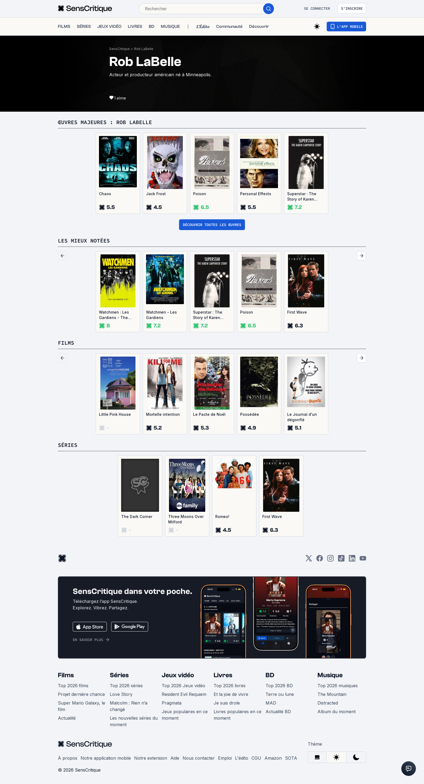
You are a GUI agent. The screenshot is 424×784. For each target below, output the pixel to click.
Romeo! (222, 516)
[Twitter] (309, 560)
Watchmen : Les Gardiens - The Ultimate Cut (114, 315)
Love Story (121, 694)
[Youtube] (363, 560)
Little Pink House (115, 414)
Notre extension (150, 758)
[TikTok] (341, 560)
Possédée (249, 414)
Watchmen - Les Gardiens (161, 315)
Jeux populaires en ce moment (185, 715)
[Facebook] (319, 560)
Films (66, 675)
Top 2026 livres (230, 685)
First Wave (297, 312)
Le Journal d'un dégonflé (302, 417)
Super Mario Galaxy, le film (81, 706)
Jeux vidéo (178, 675)
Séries (119, 675)
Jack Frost (156, 193)
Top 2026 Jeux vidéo (183, 685)
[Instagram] (330, 560)
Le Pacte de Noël (209, 414)
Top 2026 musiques (337, 685)
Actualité (67, 718)
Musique (330, 675)
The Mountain (331, 694)
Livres (223, 675)
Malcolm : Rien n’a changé (128, 706)
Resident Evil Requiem (184, 694)
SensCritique (119, 49)
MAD (271, 703)
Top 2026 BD (279, 685)
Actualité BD (278, 711)
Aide (174, 758)
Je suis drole (227, 703)
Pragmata (171, 703)
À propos (67, 758)
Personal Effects (255, 193)
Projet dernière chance (81, 694)
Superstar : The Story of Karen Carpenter (301, 196)
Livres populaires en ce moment (237, 715)
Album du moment (336, 711)
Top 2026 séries (126, 685)
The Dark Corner (136, 516)
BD (270, 675)
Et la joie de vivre (231, 694)
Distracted (327, 703)
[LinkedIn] (352, 560)
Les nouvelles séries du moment (134, 721)
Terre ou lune (280, 694)
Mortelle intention (163, 414)
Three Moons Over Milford (186, 519)
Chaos (105, 193)
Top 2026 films (73, 685)
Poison (199, 193)
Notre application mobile (106, 758)
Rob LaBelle (143, 49)
